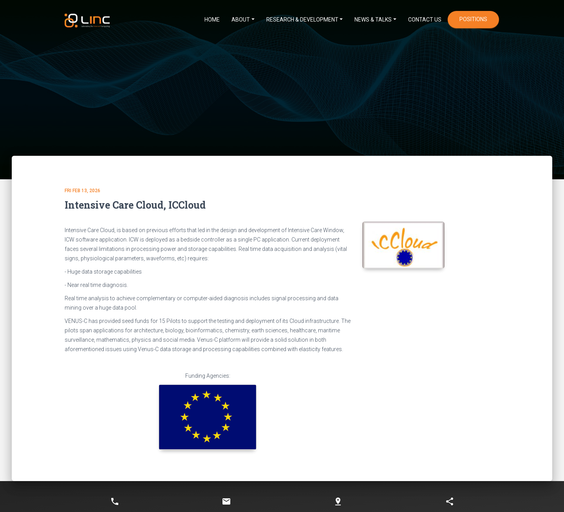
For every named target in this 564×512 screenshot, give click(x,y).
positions (473, 19)
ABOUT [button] (240, 19)
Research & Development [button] (302, 19)
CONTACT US (424, 19)
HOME (212, 19)
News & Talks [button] (373, 19)
